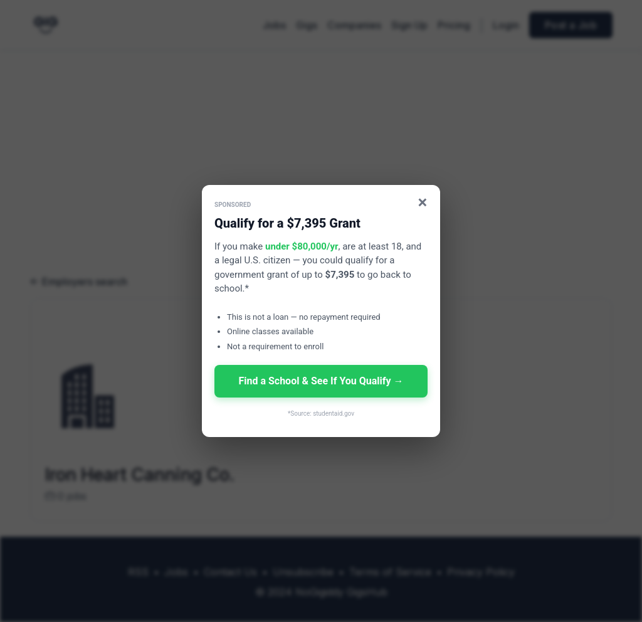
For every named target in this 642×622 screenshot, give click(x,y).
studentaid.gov (333, 413)
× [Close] (423, 202)
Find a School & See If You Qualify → (320, 381)
